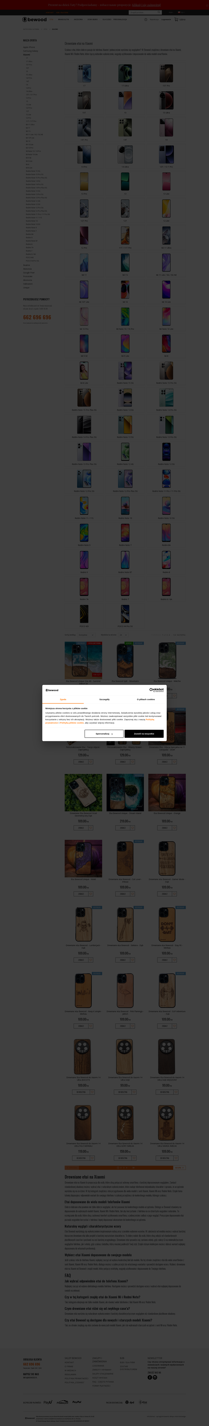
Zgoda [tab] (63, 699)
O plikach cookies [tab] (146, 699)
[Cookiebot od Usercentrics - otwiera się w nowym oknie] (151, 690)
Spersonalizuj (104, 734)
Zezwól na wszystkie (144, 734)
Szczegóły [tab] (104, 699)
